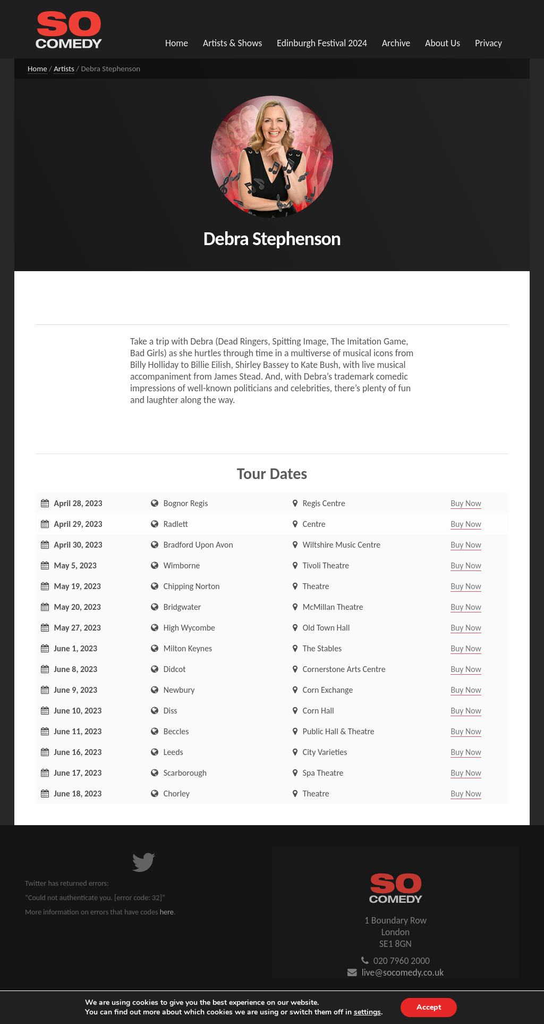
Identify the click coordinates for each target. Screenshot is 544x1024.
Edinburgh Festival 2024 (322, 43)
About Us (442, 43)
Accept (428, 1007)
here (167, 912)
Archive (396, 43)
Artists (64, 68)
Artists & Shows (232, 43)
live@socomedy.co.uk (403, 972)
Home (176, 43)
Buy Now (465, 503)
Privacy (488, 43)
